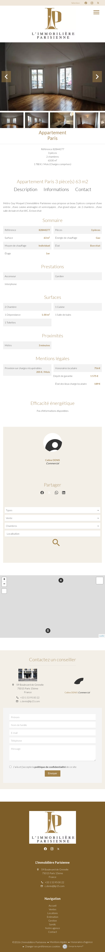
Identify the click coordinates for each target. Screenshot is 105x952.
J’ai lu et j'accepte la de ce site (44, 766)
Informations (56, 189)
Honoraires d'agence (82, 941)
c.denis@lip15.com (30, 701)
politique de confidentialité (50, 766)
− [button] (4, 584)
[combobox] (52, 510)
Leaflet (101, 636)
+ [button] (4, 579)
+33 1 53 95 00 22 (29, 697)
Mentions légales (58, 941)
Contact (83, 189)
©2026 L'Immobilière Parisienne (29, 942)
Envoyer (52, 773)
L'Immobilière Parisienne (52, 862)
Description (25, 189)
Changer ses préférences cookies (42, 946)
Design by (75, 946)
